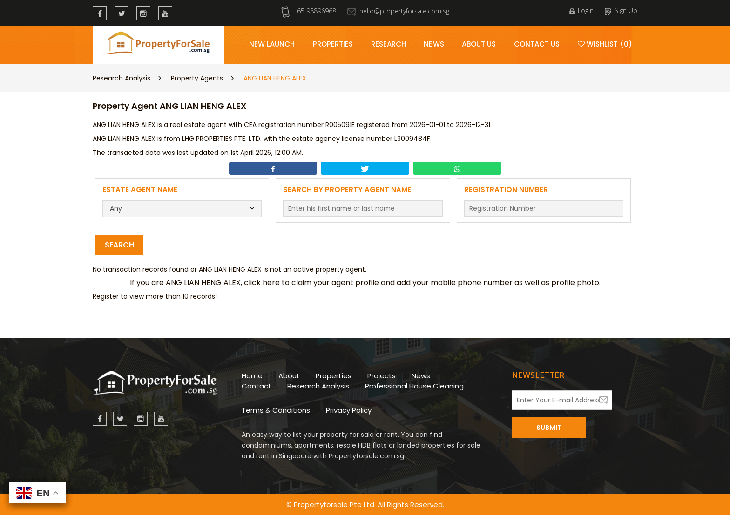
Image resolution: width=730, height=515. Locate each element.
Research (388, 44)
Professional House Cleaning (414, 386)
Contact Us (537, 44)
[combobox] (182, 208)
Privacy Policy (349, 410)
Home (252, 376)
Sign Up (621, 10)
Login (581, 10)
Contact (256, 386)
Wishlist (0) (605, 44)
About (289, 376)
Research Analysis (121, 78)
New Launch (272, 44)
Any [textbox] (116, 208)
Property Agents (197, 78)
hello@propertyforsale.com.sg (398, 11)
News (434, 44)
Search (119, 245)
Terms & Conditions (276, 410)
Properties (333, 44)
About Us (479, 44)
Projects (381, 376)
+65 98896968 (308, 11)
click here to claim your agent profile (311, 282)
